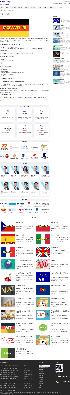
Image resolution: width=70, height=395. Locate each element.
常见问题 (39, 7)
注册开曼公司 (10, 393)
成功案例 (14, 7)
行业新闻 (41, 379)
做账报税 (62, 25)
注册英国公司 (58, 392)
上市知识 (9, 392)
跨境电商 (20, 7)
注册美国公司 (2, 393)
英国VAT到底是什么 (21, 349)
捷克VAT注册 (19, 222)
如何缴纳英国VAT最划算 (57, 298)
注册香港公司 (54, 392)
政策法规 (35, 392)
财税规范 (62, 71)
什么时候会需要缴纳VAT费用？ (24, 260)
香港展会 (41, 373)
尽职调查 (62, 65)
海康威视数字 (29, 212)
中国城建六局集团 (12, 206)
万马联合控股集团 (20, 206)
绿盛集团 (12, 212)
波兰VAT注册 (54, 222)
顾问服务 (1, 392)
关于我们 (52, 7)
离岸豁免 (62, 45)
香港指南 (46, 392)
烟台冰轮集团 (37, 212)
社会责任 (41, 375)
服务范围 (8, 7)
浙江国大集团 (29, 206)
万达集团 (3, 206)
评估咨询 (62, 58)
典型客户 (27, 7)
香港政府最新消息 (43, 367)
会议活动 (41, 377)
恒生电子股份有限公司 (37, 206)
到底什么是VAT (55, 260)
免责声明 (41, 385)
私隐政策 (41, 383)
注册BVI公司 (6, 393)
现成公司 (26, 392)
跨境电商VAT (12, 10)
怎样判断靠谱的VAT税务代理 (23, 273)
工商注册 (37, 392)
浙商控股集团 (45, 206)
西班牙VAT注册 (20, 235)
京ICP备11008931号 (19, 390)
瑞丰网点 (41, 381)
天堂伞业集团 (20, 212)
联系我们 (41, 387)
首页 (2, 7)
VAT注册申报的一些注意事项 (23, 298)
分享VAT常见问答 (20, 285)
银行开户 (12, 392)
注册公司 (4, 392)
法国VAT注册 (19, 247)
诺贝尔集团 (45, 212)
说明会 (40, 369)
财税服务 (6, 10)
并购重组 (62, 79)
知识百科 (46, 7)
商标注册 (7, 392)
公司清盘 (62, 52)
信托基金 (29, 392)
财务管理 (32, 392)
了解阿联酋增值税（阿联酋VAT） (25, 336)
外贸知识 (43, 392)
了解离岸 (18, 392)
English (68, 1)
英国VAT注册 (54, 247)
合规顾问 (62, 38)
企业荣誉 (33, 7)
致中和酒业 (4, 212)
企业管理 (40, 392)
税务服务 (62, 32)
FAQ (12, 393)
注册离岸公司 (50, 392)
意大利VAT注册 (55, 235)
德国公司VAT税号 (55, 336)
